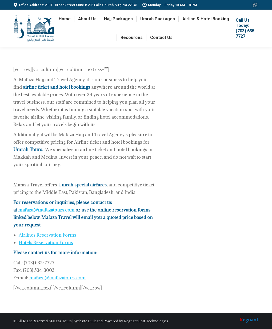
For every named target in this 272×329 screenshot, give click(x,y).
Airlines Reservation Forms (47, 235)
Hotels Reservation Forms (46, 242)
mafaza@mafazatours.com (46, 210)
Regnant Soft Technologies (146, 321)
